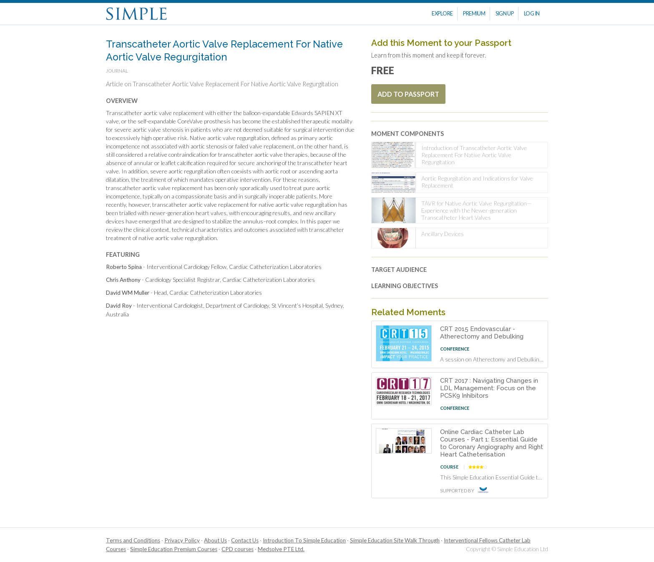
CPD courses (237, 549)
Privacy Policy (182, 540)
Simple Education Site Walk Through (395, 540)
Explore (442, 13)
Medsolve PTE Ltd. (281, 549)
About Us (215, 540)
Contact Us (245, 540)
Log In (532, 13)
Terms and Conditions (133, 540)
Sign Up (505, 13)
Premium (474, 13)
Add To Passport (408, 94)
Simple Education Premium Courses (173, 549)
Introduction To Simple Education (304, 540)
